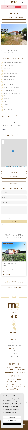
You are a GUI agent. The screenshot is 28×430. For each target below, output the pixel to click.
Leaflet (6, 166)
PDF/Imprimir (14, 183)
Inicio (13, 342)
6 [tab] (16, 281)
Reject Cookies (12, 417)
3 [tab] (9, 281)
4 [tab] (12, 281)
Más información (7, 414)
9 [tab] (22, 281)
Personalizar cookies (12, 420)
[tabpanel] (14, 259)
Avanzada (18, 7)
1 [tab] (5, 281)
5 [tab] (14, 281)
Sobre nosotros (14, 345)
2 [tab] (7, 281)
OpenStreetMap (15, 166)
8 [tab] (20, 281)
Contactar (14, 21)
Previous (3, 34)
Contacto (14, 356)
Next (25, 34)
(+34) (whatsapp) (14, 369)
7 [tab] (18, 281)
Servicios (14, 351)
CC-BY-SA (24, 166)
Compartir (14, 180)
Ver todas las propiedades (14, 287)
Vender (14, 353)
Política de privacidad (11, 216)
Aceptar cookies (12, 423)
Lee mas (3, 129)
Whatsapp (14, 172)
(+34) (14, 367)
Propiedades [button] (13, 348)
